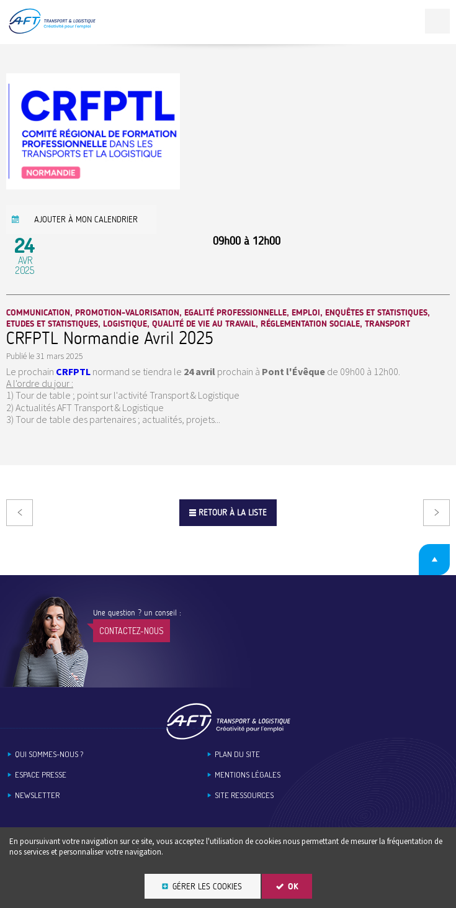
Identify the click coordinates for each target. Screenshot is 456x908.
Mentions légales (247, 774)
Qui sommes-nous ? (49, 754)
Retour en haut (434, 559)
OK (293, 886)
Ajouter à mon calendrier (86, 219)
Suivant (436, 512)
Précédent (19, 512)
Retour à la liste (233, 512)
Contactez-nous (131, 630)
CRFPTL (73, 371)
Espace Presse (40, 774)
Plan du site (237, 754)
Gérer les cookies (207, 886)
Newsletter (37, 795)
